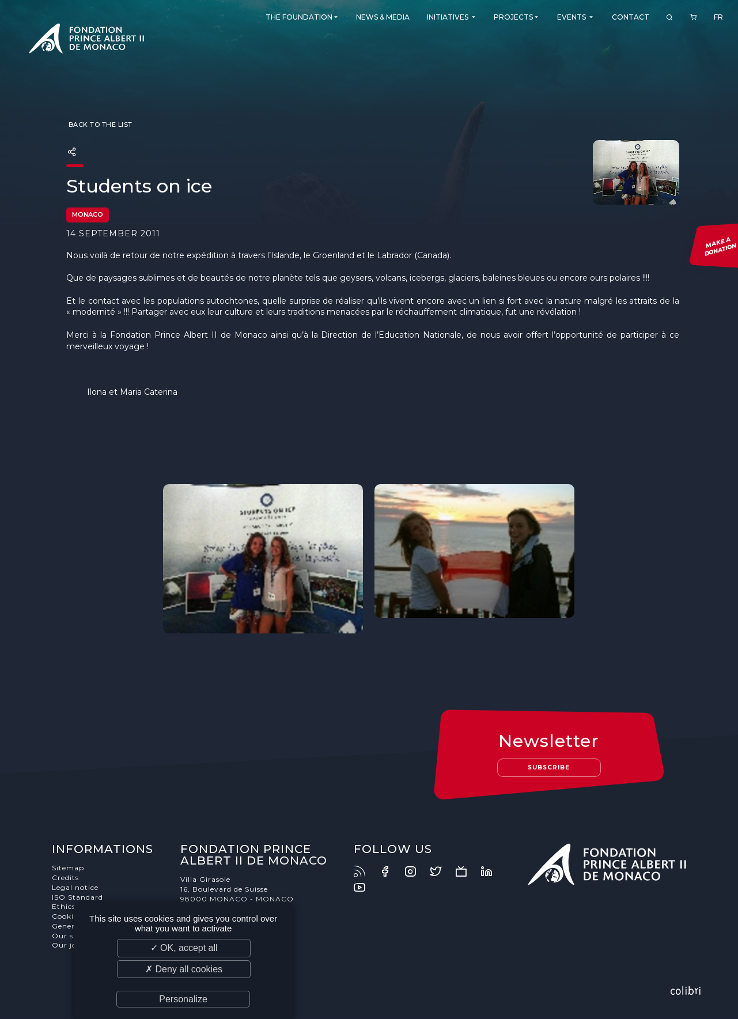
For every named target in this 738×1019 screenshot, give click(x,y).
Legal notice (75, 887)
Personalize (183, 999)
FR (718, 17)
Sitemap (68, 867)
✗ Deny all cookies (183, 969)
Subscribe (549, 767)
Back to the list (99, 124)
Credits (65, 877)
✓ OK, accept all (184, 948)
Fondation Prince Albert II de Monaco (86, 40)
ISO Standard (77, 897)
